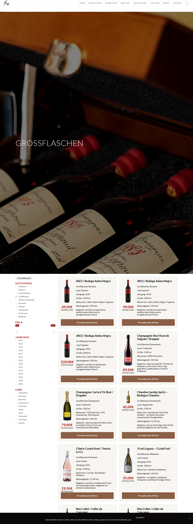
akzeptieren (140, 518)
